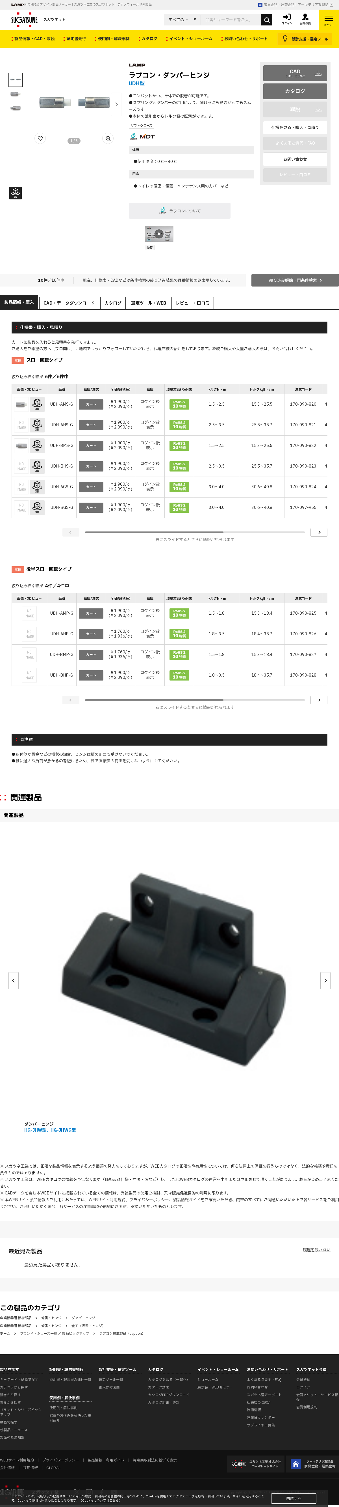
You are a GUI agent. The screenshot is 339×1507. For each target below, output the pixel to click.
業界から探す (10, 1402)
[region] (169, 451)
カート (91, 404)
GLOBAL (53, 1468)
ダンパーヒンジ (39, 1124)
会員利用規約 (306, 1407)
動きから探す (10, 1395)
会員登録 (303, 1379)
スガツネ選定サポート (264, 1395)
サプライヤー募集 (261, 1425)
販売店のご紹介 (259, 1402)
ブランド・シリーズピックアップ (21, 1412)
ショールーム (207, 1379)
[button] (116, 104)
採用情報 (30, 1468)
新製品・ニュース (14, 1430)
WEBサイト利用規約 (107, 1200)
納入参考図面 (109, 1387)
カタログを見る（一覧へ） (169, 1379)
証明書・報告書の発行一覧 (70, 1379)
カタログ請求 (158, 1387)
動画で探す (9, 1422)
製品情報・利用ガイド (106, 1460)
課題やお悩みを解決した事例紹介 (70, 1418)
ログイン (303, 1387)
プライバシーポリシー (149, 1200)
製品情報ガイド (187, 1200)
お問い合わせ (295, 159)
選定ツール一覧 (111, 1379)
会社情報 (7, 1468)
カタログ (295, 91)
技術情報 (254, 1410)
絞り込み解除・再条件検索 (293, 280)
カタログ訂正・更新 (163, 1402)
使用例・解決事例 (63, 1408)
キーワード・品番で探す (19, 1379)
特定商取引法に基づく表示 (155, 1460)
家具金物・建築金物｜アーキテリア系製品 (293, 4)
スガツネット (38, 19)
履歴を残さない (317, 1250)
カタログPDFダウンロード (169, 1395)
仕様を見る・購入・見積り (295, 128)
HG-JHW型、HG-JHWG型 (50, 1130)
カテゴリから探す (14, 1387)
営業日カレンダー (261, 1417)
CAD (295, 73)
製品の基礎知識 (12, 1437)
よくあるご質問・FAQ (264, 1379)
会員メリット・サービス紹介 (317, 1397)
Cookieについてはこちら (100, 1500)
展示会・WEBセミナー (215, 1387)
